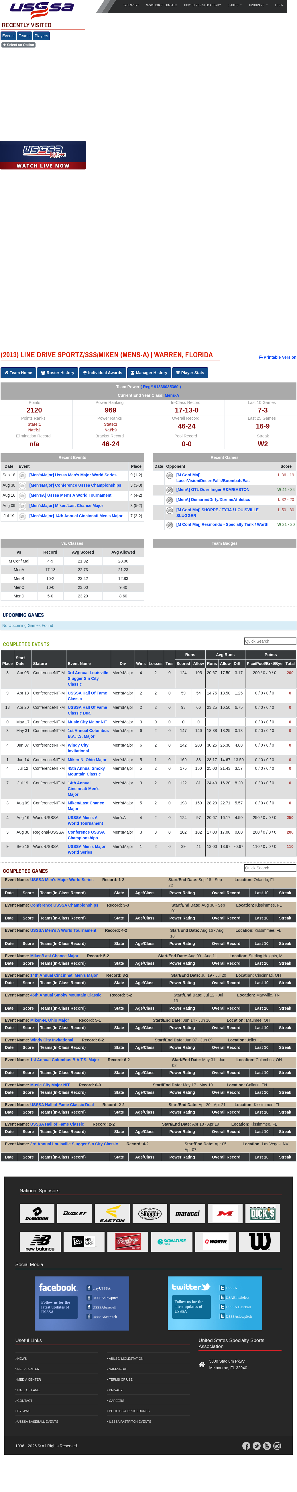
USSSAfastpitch (105, 1317)
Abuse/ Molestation (125, 1358)
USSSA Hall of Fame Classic (57, 1124)
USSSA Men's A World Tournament (63, 930)
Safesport (117, 1369)
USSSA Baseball (238, 1307)
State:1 (34, 424)
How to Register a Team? (202, 5)
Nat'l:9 (111, 430)
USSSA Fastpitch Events (129, 1421)
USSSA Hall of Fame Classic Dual (62, 1104)
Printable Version (277, 357)
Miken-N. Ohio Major (87, 759)
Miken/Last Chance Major (54, 956)
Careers (115, 1400)
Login (279, 5)
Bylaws (23, 1411)
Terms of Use (119, 1379)
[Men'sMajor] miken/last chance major (66, 505)
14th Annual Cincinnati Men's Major (84, 789)
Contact (23, 1400)
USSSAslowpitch (106, 1298)
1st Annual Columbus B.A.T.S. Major (64, 1059)
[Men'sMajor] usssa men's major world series (73, 475)
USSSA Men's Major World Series (62, 879)
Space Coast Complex (161, 5)
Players (41, 35)
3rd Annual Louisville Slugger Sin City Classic (88, 678)
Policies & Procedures (128, 1411)
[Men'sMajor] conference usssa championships (75, 485)
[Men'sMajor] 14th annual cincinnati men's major (76, 516)
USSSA (231, 1288)
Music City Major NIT (87, 722)
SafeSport (131, 5)
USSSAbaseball (104, 1307)
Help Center (27, 1369)
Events (8, 35)
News (21, 1358)
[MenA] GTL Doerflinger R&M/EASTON (212, 489)
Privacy (115, 1390)
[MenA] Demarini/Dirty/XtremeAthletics (213, 499)
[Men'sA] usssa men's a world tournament (70, 495)
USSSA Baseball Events (36, 1421)
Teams (24, 35)
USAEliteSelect (237, 1297)
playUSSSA (102, 1288)
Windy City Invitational (51, 1040)
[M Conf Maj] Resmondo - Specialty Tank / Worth (222, 524)
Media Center (28, 1379)
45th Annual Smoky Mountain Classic (65, 995)
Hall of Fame (27, 1390)
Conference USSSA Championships (64, 905)
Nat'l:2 (34, 430)
